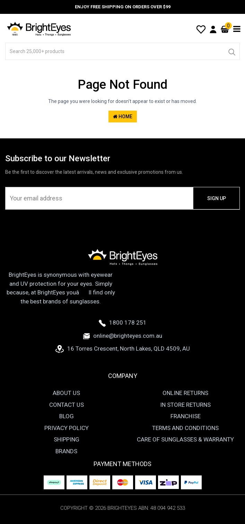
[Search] (231, 51)
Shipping (66, 439)
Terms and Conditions (185, 427)
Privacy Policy (66, 427)
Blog (66, 416)
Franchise (185, 416)
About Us (66, 392)
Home (122, 116)
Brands (66, 451)
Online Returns (185, 392)
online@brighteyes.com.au (122, 335)
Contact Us (66, 404)
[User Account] (213, 29)
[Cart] (224, 29)
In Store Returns (185, 404)
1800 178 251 (123, 322)
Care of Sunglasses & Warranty (185, 439)
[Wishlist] (201, 29)
